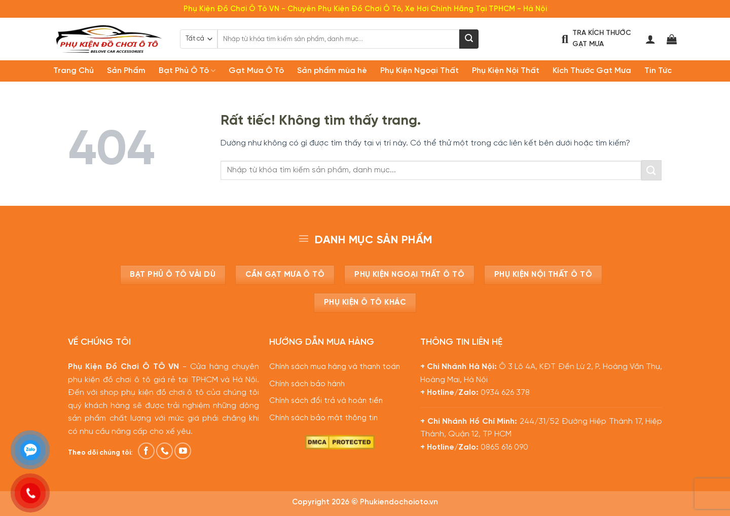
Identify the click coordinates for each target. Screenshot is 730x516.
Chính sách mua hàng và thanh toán (334, 367)
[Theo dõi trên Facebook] (146, 451)
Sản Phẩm (126, 70)
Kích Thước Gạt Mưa (592, 70)
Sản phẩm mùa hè (332, 70)
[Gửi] (469, 39)
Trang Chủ (73, 70)
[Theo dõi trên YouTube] (182, 451)
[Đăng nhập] (650, 39)
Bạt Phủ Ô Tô (187, 71)
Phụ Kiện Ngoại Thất (419, 70)
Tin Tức (658, 70)
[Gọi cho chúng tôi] (164, 451)
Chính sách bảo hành (307, 384)
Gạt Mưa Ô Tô (256, 70)
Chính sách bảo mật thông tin (323, 418)
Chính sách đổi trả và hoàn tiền (326, 401)
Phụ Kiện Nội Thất (505, 70)
